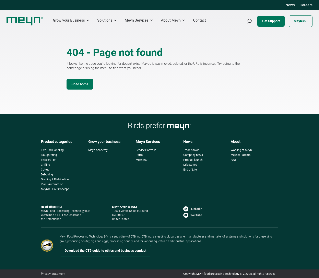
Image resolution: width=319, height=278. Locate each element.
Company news (193, 155)
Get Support (271, 21)
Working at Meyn (241, 150)
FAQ (233, 159)
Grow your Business (71, 20)
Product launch (193, 159)
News (290, 5)
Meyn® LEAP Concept (55, 189)
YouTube (192, 215)
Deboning (47, 174)
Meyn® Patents (240, 155)
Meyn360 (300, 21)
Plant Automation (52, 184)
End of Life (190, 169)
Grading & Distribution (55, 179)
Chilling (45, 164)
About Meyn (173, 20)
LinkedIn (192, 208)
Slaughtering (49, 155)
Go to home (79, 84)
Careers (306, 5)
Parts (139, 155)
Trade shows (191, 150)
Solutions (107, 20)
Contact (199, 20)
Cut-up (45, 169)
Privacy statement (52, 273)
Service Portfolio (146, 150)
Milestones (190, 164)
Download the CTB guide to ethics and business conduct (105, 251)
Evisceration (48, 159)
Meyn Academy (98, 150)
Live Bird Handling (52, 150)
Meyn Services (139, 20)
